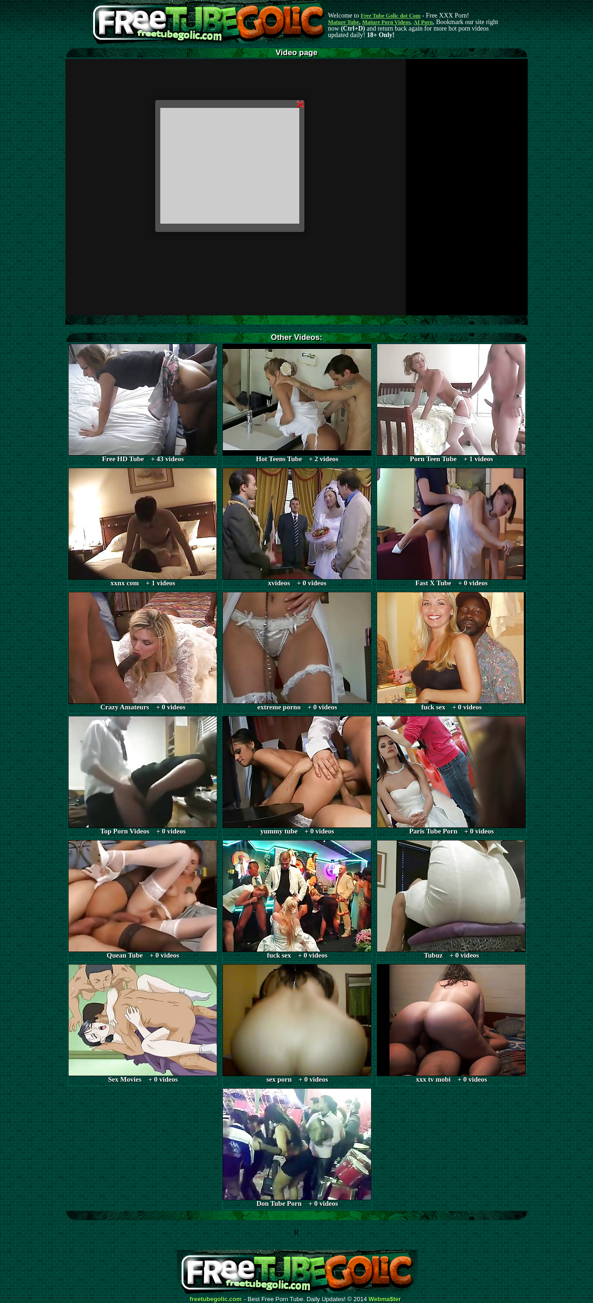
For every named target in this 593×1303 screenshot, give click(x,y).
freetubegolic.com (216, 1299)
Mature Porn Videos (386, 22)
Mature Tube (343, 22)
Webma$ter (385, 1299)
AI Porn (423, 22)
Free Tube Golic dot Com (390, 16)
